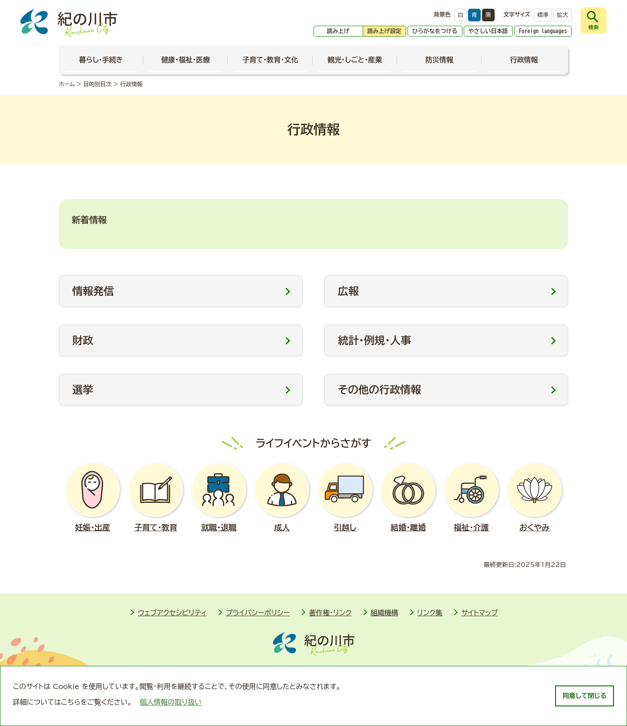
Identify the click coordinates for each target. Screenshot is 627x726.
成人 (282, 497)
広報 (348, 291)
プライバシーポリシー (258, 612)
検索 (593, 27)
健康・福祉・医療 (185, 59)
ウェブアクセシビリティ (172, 612)
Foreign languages (543, 31)
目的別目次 (97, 84)
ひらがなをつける (435, 31)
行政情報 (524, 59)
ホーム (67, 84)
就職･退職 (219, 497)
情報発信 (93, 291)
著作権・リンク (330, 612)
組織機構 (384, 612)
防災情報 (439, 59)
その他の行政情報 (379, 389)
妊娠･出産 (92, 497)
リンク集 (429, 612)
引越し (345, 497)
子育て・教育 (155, 497)
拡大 (562, 15)
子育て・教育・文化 (270, 59)
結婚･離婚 (408, 497)
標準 (543, 15)
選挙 (82, 389)
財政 (82, 340)
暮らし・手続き (101, 59)
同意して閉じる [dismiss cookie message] (585, 695)
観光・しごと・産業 (354, 59)
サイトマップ (479, 612)
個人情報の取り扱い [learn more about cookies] (171, 702)
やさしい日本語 (488, 31)
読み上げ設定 (384, 31)
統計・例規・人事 (374, 340)
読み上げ (338, 31)
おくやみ (534, 497)
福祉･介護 (471, 497)
